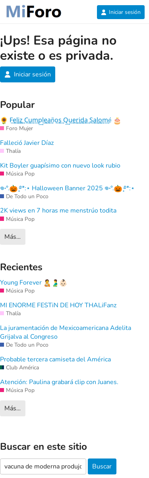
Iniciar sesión (121, 12)
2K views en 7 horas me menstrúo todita (58, 210)
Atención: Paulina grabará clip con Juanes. (59, 382)
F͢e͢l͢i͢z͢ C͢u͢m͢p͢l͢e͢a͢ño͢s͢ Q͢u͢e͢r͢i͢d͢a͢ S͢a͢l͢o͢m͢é (60, 120)
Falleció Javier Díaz (27, 143)
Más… (12, 236)
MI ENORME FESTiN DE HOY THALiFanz (58, 305)
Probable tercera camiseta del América (55, 359)
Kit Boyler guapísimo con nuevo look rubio (60, 165)
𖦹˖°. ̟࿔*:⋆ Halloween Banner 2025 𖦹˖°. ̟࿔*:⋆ (67, 188)
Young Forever (33, 282)
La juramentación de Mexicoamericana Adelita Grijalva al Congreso (65, 332)
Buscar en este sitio (43, 446)
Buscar (102, 466)
